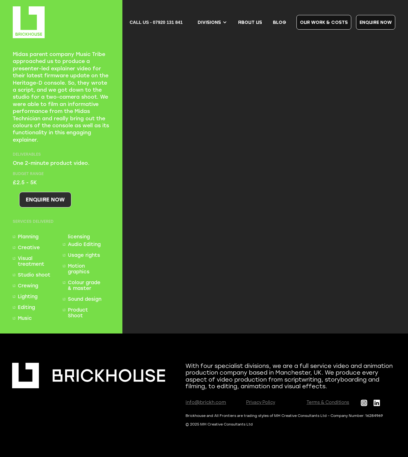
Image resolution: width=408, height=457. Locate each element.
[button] (212, 22)
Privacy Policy (260, 403)
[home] (29, 22)
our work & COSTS (324, 22)
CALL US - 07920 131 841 (156, 22)
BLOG (279, 22)
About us (250, 22)
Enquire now (376, 22)
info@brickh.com (206, 402)
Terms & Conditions (328, 403)
